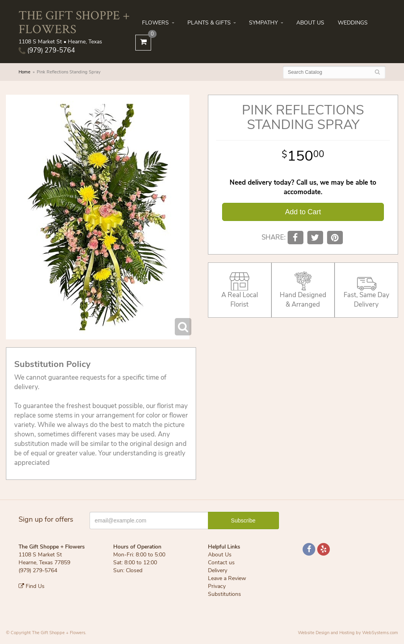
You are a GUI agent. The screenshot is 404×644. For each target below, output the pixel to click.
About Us (310, 22)
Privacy (217, 586)
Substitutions (224, 594)
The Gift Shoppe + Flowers (74, 22)
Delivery (217, 570)
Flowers (155, 22)
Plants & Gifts (209, 22)
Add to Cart (303, 212)
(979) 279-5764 (47, 50)
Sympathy (263, 22)
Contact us (221, 562)
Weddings (353, 22)
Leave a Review (227, 578)
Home (24, 72)
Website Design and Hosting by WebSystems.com (348, 633)
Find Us (32, 586)
